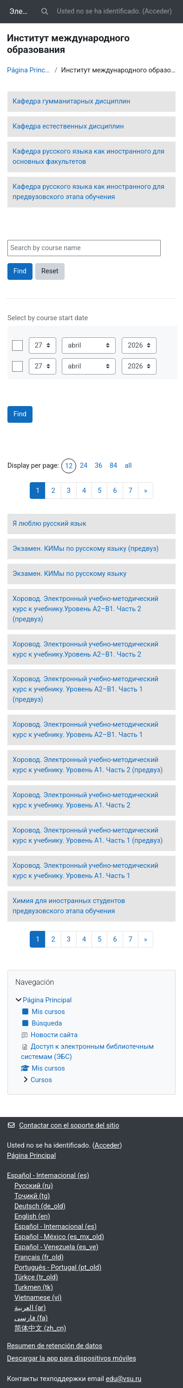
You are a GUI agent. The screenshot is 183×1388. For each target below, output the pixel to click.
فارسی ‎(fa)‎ (31, 1318)
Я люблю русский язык (49, 523)
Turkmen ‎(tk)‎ (33, 1287)
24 (83, 465)
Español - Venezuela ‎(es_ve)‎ (56, 1247)
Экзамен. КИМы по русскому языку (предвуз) (86, 548)
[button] (44, 11)
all (128, 465)
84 (113, 465)
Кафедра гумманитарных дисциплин (72, 101)
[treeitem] (91, 1040)
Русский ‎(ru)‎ (33, 1185)
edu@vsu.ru (124, 1379)
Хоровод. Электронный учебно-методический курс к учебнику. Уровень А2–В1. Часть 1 (85, 729)
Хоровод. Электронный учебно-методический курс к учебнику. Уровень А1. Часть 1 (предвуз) (88, 835)
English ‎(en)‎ (32, 1216)
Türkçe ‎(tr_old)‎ (36, 1277)
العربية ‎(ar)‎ (30, 1308)
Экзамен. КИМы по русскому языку (69, 573)
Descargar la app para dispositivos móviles (71, 1358)
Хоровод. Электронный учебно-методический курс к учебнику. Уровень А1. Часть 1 (85, 870)
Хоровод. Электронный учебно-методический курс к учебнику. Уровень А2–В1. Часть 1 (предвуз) (85, 689)
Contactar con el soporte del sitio (63, 1125)
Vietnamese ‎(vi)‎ (38, 1297)
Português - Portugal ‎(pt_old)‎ (57, 1267)
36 (98, 465)
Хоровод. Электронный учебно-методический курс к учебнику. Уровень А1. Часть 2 (85, 800)
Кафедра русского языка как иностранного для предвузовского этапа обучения (88, 191)
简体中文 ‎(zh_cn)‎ (40, 1328)
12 (68, 466)
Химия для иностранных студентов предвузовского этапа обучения (69, 906)
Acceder (157, 11)
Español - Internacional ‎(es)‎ (48, 1175)
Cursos (41, 1080)
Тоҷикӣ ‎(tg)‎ (32, 1196)
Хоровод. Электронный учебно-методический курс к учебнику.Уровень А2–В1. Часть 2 (85, 649)
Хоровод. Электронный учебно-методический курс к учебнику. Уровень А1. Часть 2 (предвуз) (88, 764)
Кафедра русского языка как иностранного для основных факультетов (88, 156)
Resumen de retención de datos (54, 1346)
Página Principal (29, 70)
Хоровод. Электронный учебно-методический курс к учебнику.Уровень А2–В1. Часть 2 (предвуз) (85, 608)
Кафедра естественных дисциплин (68, 126)
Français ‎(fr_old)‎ (39, 1257)
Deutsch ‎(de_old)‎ (39, 1206)
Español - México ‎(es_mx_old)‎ (59, 1237)
